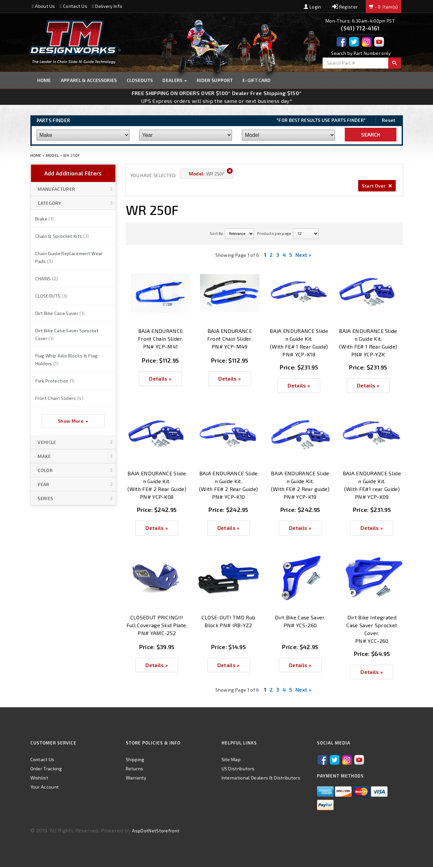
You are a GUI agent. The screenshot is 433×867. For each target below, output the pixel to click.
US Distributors (238, 768)
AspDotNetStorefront (155, 830)
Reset (388, 120)
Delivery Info (107, 6)
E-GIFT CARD (256, 80)
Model (52, 155)
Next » (303, 255)
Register (345, 6)
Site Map (231, 759)
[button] (73, 189)
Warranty (136, 777)
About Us (43, 6)
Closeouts (140, 80)
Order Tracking (46, 768)
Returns (134, 768)
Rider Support (215, 80)
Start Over (377, 185)
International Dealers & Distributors (261, 777)
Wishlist (39, 777)
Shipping (135, 759)
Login (312, 6)
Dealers (174, 80)
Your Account (44, 787)
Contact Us (73, 6)
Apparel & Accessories (89, 80)
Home (44, 80)
